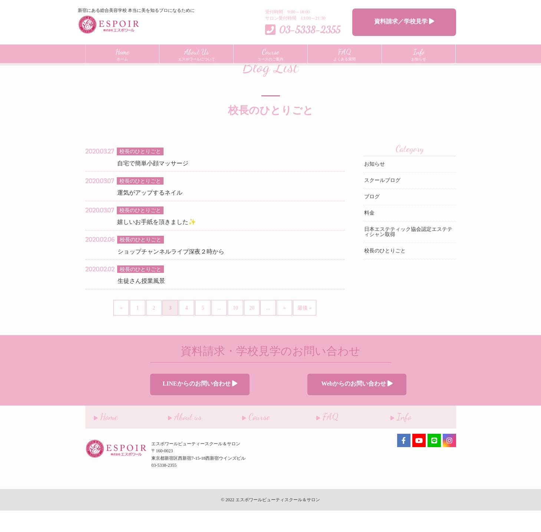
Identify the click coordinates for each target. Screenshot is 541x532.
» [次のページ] (284, 331)
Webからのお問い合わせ (339, 406)
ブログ (372, 220)
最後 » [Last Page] (304, 331)
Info (392, 436)
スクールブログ (382, 203)
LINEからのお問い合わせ (202, 406)
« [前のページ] (121, 331)
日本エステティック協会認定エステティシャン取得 (408, 255)
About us (176, 436)
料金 (369, 236)
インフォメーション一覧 (132, 69)
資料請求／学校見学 (404, 21)
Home (90, 69)
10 (235, 331)
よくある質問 (344, 53)
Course (247, 436)
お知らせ (418, 53)
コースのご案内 (270, 53)
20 (251, 331)
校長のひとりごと (385, 274)
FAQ (319, 436)
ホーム (122, 53)
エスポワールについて (196, 53)
